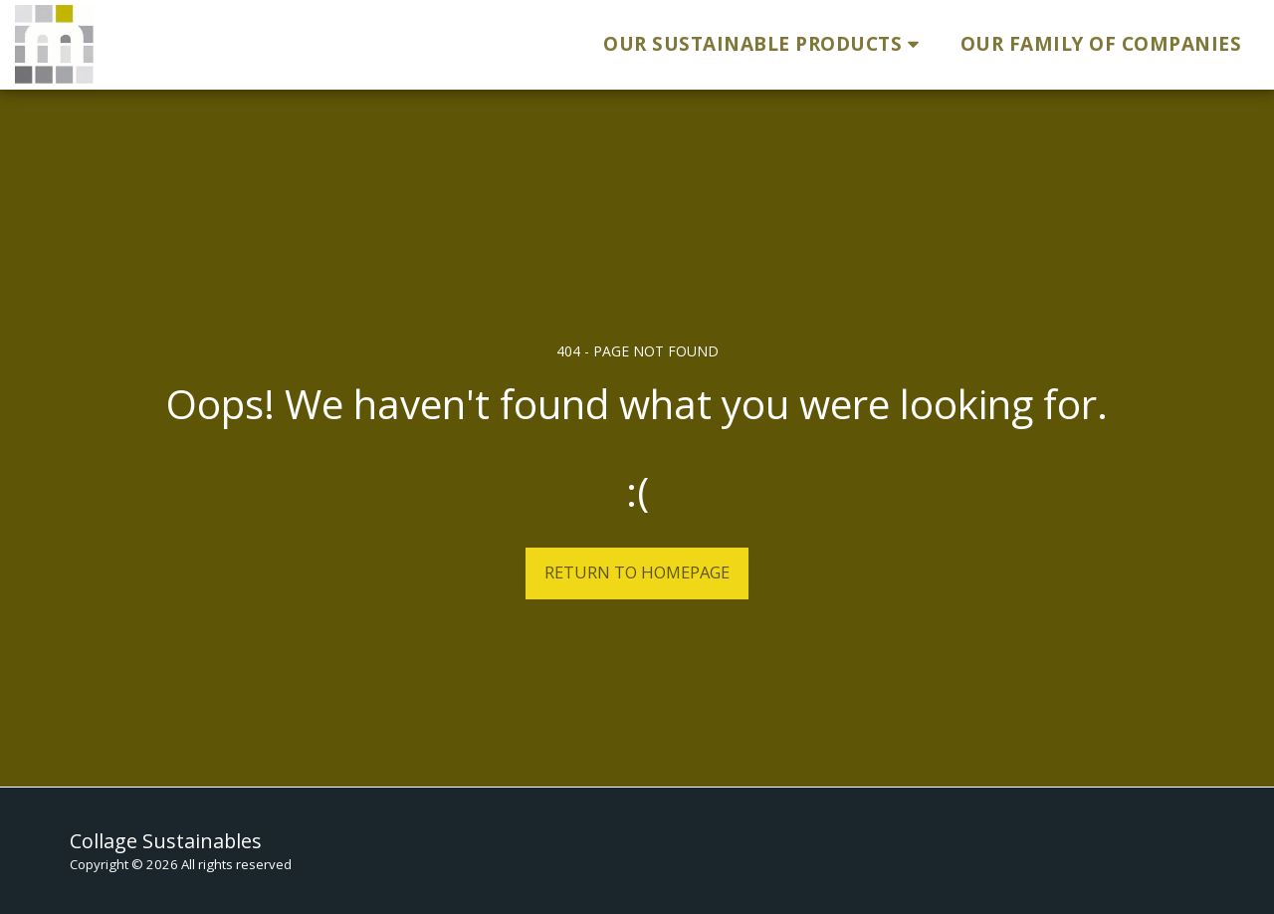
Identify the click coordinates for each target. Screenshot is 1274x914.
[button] (765, 45)
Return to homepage (637, 572)
